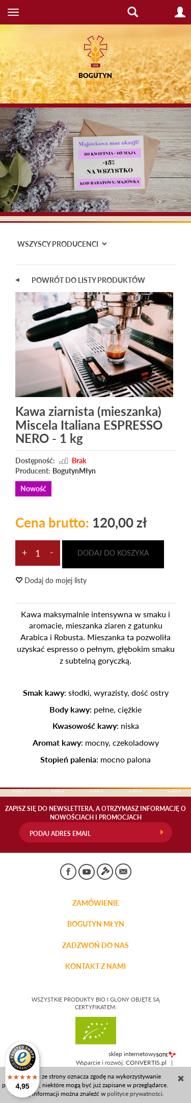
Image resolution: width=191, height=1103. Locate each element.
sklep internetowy (142, 1054)
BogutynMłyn (74, 470)
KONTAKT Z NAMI (95, 966)
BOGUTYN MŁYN (95, 924)
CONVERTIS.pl (146, 1062)
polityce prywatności (134, 1093)
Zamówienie (95, 903)
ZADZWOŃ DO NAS (95, 945)
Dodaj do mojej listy (51, 580)
